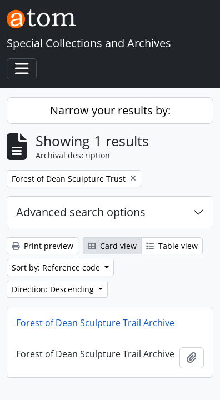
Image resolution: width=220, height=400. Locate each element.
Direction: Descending (54, 289)
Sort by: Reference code (57, 267)
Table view (172, 246)
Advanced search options (81, 211)
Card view (112, 246)
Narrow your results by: (110, 110)
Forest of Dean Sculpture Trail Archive (95, 323)
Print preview (42, 246)
